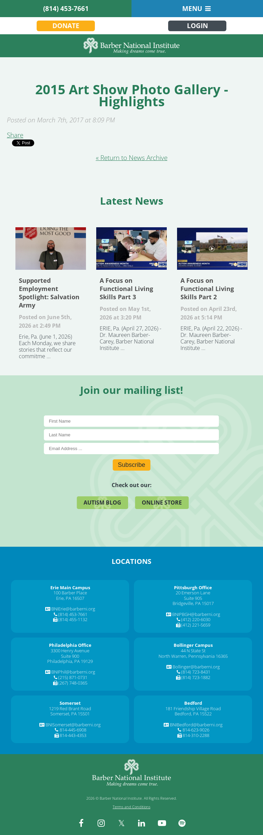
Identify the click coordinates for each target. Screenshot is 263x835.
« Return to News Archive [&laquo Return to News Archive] (131, 157)
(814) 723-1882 (195, 677)
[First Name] (131, 421)
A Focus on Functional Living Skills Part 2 (212, 248)
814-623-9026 (196, 730)
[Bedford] (193, 703)
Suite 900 (70, 656)
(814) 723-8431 (195, 672)
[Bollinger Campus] (193, 645)
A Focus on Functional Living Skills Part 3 (131, 248)
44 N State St (193, 651)
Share (15, 135)
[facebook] (81, 823)
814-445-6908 (73, 730)
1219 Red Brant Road (70, 708)
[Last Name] (131, 434)
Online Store (162, 502)
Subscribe (131, 464)
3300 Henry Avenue (70, 651)
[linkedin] (142, 823)
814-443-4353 (73, 735)
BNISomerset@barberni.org (73, 725)
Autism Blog (102, 502)
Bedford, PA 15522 (193, 714)
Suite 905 (193, 598)
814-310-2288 (196, 735)
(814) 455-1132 (72, 619)
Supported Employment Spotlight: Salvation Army (50, 248)
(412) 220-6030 (195, 619)
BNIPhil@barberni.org (73, 672)
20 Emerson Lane (193, 593)
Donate (65, 25)
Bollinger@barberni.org (196, 667)
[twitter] (121, 823)
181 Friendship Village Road (193, 708)
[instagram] (101, 823)
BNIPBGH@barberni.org (196, 614)
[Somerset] (70, 703)
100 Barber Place (70, 593)
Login (197, 25)
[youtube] (162, 823)
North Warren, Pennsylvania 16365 (193, 656)
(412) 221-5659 (195, 625)
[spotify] (182, 823)
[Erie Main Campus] (70, 587)
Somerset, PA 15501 (70, 714)
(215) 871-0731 (72, 677)
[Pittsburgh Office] (193, 587)
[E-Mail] (131, 448)
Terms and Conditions (131, 806)
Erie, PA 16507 (70, 598)
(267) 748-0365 (72, 683)
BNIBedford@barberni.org (196, 725)
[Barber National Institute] (131, 46)
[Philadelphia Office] (70, 645)
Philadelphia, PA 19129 (70, 661)
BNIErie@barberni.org (73, 609)
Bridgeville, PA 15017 (193, 603)
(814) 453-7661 (66, 8)
